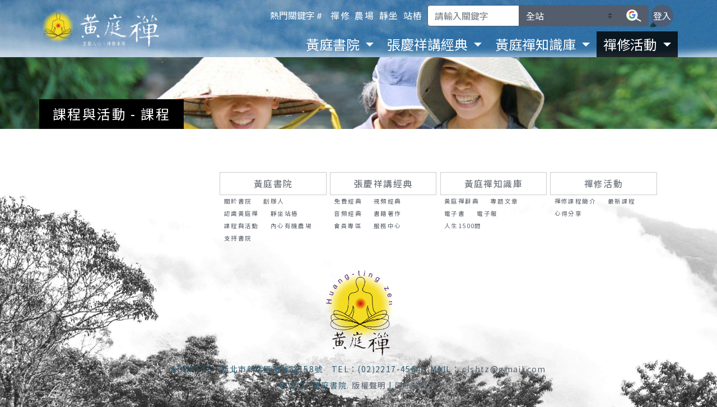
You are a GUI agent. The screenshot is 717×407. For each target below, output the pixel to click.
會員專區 (348, 225)
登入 (662, 15)
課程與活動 (241, 225)
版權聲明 (369, 385)
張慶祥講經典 (383, 183)
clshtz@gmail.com (504, 368)
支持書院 (238, 238)
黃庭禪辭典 (461, 201)
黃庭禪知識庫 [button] (537, 44)
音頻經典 (348, 213)
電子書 (454, 213)
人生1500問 (463, 225)
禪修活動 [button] (631, 44)
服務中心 (388, 225)
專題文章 (505, 201)
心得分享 (569, 213)
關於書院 (238, 201)
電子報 (487, 213)
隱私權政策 (416, 385)
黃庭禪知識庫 (493, 183)
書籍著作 (388, 213)
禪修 (340, 15)
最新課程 (622, 201)
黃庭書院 (273, 183)
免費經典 (348, 201)
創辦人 (273, 201)
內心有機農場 (291, 225)
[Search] (473, 15)
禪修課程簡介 (575, 201)
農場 (364, 15)
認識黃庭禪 (241, 213)
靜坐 (389, 15)
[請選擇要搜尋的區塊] (569, 15)
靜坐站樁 (285, 213)
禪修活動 (603, 183)
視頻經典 (388, 201)
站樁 (413, 15)
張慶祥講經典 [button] (429, 44)
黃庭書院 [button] (334, 44)
